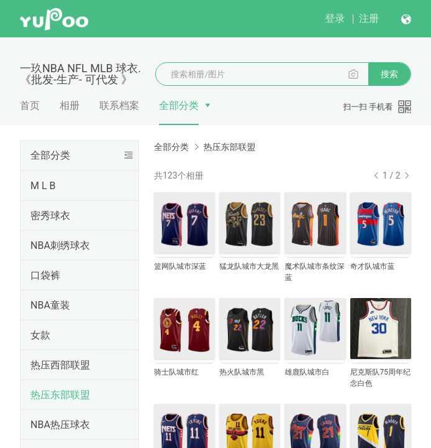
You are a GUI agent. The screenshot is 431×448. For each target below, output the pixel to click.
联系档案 (119, 105)
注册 (369, 18)
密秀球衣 (50, 216)
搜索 (389, 74)
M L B (43, 186)
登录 (335, 18)
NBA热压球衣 (60, 425)
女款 (40, 335)
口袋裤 (45, 275)
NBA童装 (50, 305)
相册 (69, 105)
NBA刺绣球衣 (60, 245)
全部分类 (179, 105)
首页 (30, 105)
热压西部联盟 (60, 365)
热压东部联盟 (60, 395)
